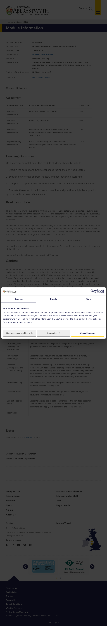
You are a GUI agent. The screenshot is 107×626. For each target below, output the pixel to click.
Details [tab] (53, 299)
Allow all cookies (88, 333)
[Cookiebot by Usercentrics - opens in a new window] (92, 291)
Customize (53, 333)
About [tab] (88, 299)
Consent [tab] (19, 299)
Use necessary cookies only (19, 333)
